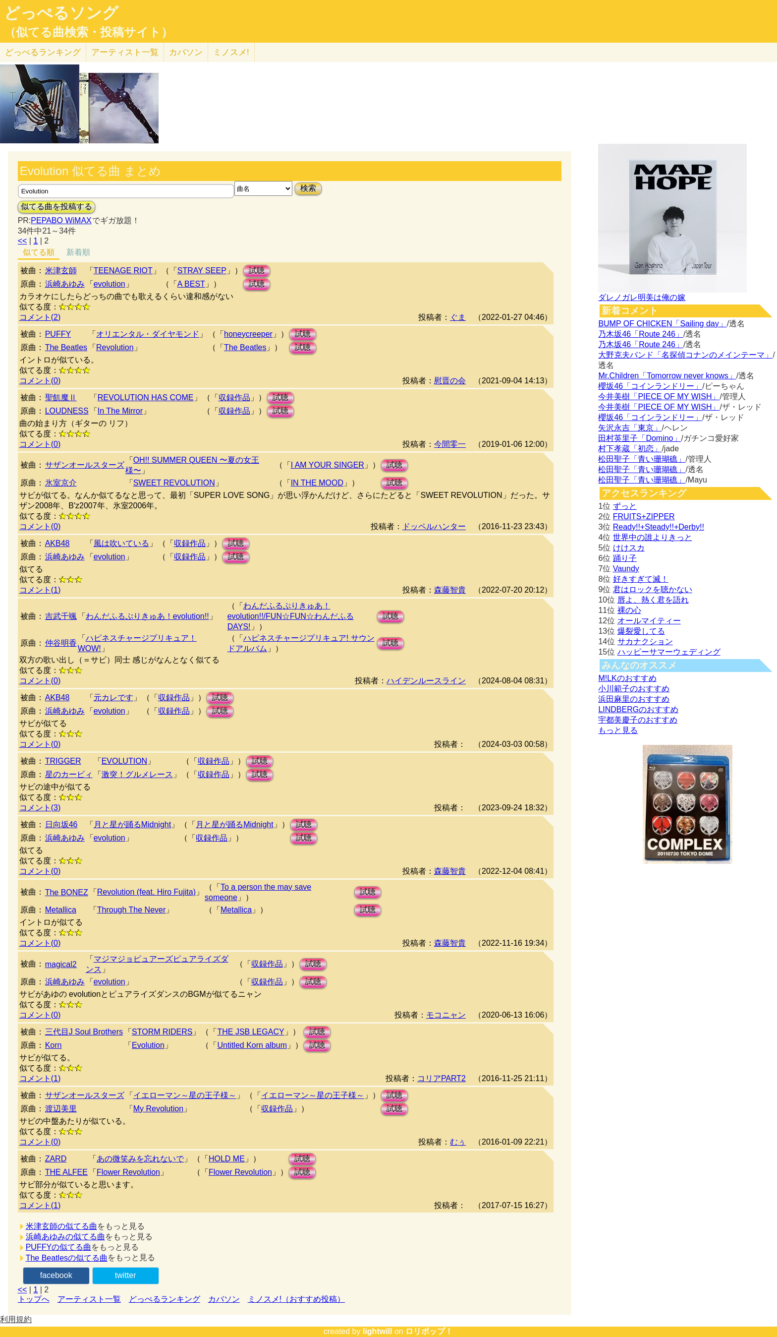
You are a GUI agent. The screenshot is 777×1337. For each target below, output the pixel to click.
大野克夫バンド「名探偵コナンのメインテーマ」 (685, 355)
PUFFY (58, 334)
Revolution (115, 347)
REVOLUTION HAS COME (146, 397)
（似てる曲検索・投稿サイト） (88, 32)
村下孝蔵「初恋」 (630, 448)
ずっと (625, 506)
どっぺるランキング (164, 1299)
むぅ (458, 1142)
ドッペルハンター (434, 526)
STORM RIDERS (162, 1032)
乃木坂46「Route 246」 (640, 334)
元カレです (113, 697)
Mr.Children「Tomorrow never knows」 (667, 375)
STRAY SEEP (201, 270)
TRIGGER (63, 761)
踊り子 (625, 558)
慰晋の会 (450, 380)
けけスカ (629, 548)
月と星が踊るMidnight (132, 824)
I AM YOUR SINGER (327, 465)
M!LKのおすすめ (627, 678)
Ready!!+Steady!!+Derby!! (658, 527)
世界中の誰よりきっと (652, 537)
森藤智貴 (450, 590)
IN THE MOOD (317, 483)
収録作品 (234, 397)
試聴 (257, 270)
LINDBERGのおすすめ (638, 709)
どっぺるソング (61, 13)
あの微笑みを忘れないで (140, 1159)
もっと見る (618, 730)
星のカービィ (69, 774)
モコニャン (446, 1015)
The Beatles (66, 347)
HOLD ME (227, 1159)
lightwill (377, 1331)
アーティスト (125, 52)
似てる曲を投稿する (56, 206)
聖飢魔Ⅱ (61, 397)
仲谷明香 (61, 643)
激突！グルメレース (137, 774)
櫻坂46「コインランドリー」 (650, 386)
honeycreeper (248, 334)
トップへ (34, 1299)
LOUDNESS (67, 411)
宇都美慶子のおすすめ (637, 720)
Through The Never (131, 910)
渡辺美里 (61, 1108)
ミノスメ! (231, 52)
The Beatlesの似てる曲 (67, 1258)
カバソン (186, 52)
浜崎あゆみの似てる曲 (65, 1236)
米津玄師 (61, 270)
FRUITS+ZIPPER (644, 516)
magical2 (61, 964)
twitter (125, 1275)
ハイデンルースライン (426, 680)
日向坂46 (61, 824)
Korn (53, 1045)
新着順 (78, 252)
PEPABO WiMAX (61, 220)
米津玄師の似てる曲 (61, 1226)
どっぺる (43, 52)
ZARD (56, 1159)
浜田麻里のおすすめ (633, 699)
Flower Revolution (128, 1172)
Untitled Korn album (252, 1045)
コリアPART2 (441, 1078)
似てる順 (39, 252)
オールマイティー (649, 620)
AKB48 (57, 543)
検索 (308, 188)
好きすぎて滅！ (640, 579)
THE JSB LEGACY (250, 1032)
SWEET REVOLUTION (174, 483)
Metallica (60, 910)
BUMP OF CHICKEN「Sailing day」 (662, 323)
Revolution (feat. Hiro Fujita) (146, 892)
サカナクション (645, 641)
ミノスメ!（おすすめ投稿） (296, 1299)
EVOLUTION (124, 761)
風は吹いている (121, 543)
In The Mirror (120, 411)
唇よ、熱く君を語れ (653, 600)
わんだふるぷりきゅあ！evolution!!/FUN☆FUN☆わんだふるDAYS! (290, 616)
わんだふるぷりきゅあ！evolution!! (147, 616)
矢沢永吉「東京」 (630, 428)
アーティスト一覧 (89, 1299)
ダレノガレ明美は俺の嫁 (641, 297)
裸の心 (629, 610)
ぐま (458, 317)
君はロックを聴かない (652, 589)
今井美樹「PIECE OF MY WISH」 (659, 396)
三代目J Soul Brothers (84, 1032)
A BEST (191, 284)
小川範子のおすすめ (633, 688)
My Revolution (158, 1108)
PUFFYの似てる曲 (58, 1247)
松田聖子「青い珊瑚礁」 (641, 459)
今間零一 (450, 444)
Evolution (148, 1045)
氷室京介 (61, 483)
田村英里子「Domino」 (639, 438)
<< (22, 241)
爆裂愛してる (641, 631)
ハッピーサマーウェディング (669, 652)
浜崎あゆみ (65, 284)
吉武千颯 (61, 616)
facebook (56, 1275)
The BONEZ (66, 892)
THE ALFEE (66, 1172)
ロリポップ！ (429, 1331)
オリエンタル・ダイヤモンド (147, 334)
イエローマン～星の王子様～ (184, 1095)
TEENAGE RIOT (123, 270)
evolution (109, 284)
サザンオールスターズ (84, 465)
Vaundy (626, 568)
